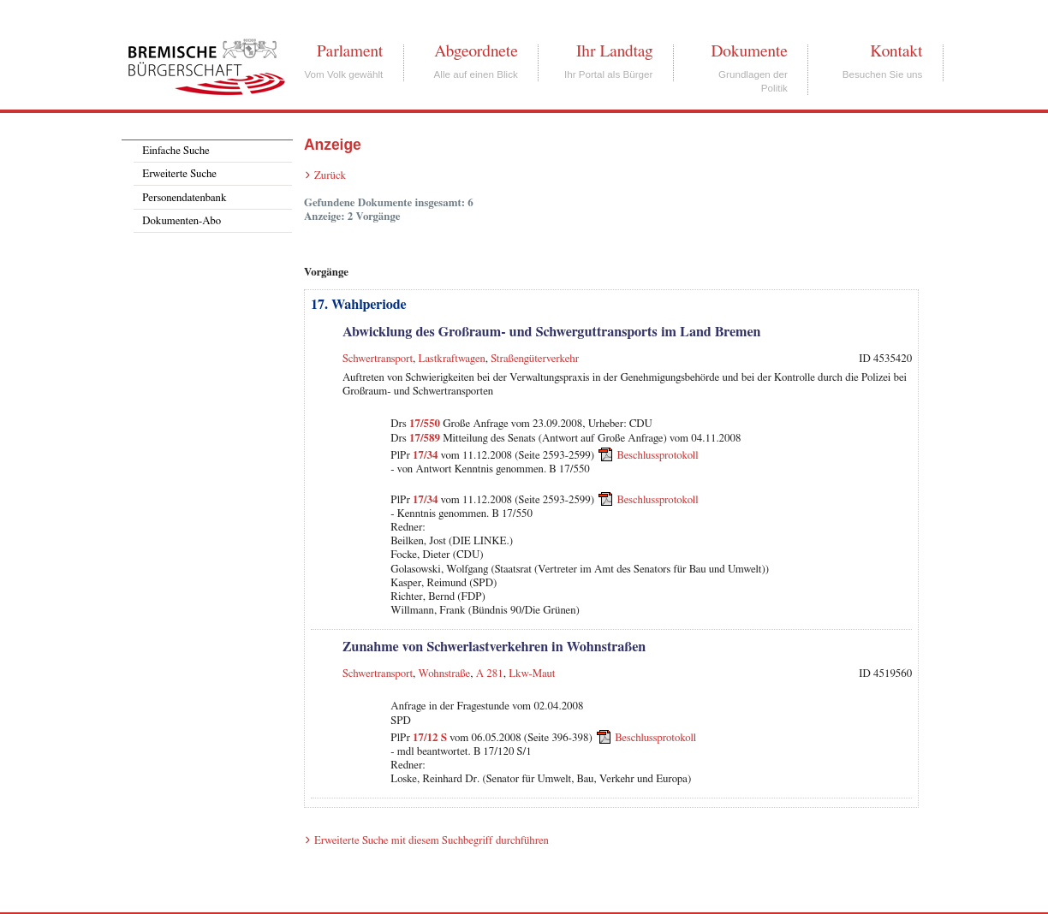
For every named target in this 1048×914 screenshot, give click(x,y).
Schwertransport (377, 359)
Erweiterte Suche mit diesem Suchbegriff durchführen (431, 840)
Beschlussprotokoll (658, 455)
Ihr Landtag (614, 51)
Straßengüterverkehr (535, 359)
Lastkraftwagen (452, 359)
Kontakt (896, 51)
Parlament (350, 51)
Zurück (330, 175)
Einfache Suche (175, 151)
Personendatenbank (184, 198)
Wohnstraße (445, 674)
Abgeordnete (476, 51)
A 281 (489, 674)
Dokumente (749, 51)
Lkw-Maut (532, 674)
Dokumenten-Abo (181, 221)
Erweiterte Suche (179, 174)
